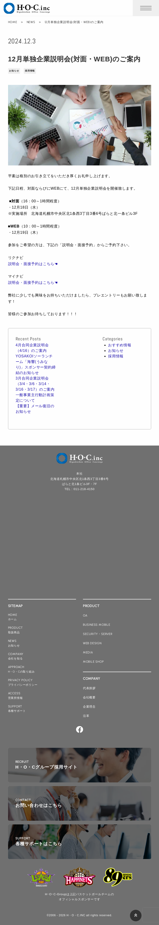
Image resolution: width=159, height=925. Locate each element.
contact (38, 803)
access (15, 696)
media (88, 652)
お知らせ (14, 70)
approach (21, 669)
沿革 (86, 716)
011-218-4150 (84, 489)
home (12, 617)
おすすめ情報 (119, 345)
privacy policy (23, 682)
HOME (12, 22)
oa (85, 615)
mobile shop (93, 661)
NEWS (31, 22)
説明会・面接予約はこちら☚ (33, 264)
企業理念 (89, 706)
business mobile (96, 624)
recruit (46, 765)
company (16, 656)
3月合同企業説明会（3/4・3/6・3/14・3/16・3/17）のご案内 (35, 383)
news (14, 643)
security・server (97, 634)
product (15, 630)
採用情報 (30, 70)
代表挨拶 (89, 688)
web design (92, 643)
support (17, 709)
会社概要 (89, 697)
